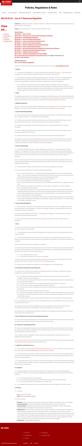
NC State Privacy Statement (22, 57)
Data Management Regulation (46, 213)
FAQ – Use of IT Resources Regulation (24, 62)
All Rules (6, 37)
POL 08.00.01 (36, 142)
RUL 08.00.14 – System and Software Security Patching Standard (31, 44)
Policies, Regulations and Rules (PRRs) (55, 108)
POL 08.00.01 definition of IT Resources (56, 99)
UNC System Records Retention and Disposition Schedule (39, 350)
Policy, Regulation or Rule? (39, 12)
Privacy (31, 443)
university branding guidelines (46, 261)
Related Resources (68, 12)
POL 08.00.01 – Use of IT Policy (23, 34)
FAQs (60, 12)
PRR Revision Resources (25, 12)
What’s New (77, 12)
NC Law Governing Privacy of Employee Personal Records (30, 55)
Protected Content (52, 12)
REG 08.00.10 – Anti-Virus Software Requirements (28, 39)
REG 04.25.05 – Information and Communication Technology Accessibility (34, 35)
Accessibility (25, 443)
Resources (36, 443)
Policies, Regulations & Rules (41, 7)
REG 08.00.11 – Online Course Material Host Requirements (30, 41)
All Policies (6, 34)
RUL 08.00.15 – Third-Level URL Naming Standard (27, 46)
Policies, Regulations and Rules (27, 396)
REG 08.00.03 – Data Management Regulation (26, 37)
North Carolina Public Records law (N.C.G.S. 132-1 (44, 348)
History (17, 29)
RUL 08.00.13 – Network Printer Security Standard (28, 43)
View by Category (12, 12)
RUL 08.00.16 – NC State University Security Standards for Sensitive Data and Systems (37, 48)
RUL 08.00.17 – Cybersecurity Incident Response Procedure (30, 50)
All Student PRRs (8, 41)
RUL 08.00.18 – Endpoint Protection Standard (26, 52)
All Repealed (7, 39)
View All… (4, 12)
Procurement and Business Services (25, 342)
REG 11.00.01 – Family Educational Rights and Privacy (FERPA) (31, 53)
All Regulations (7, 36)
